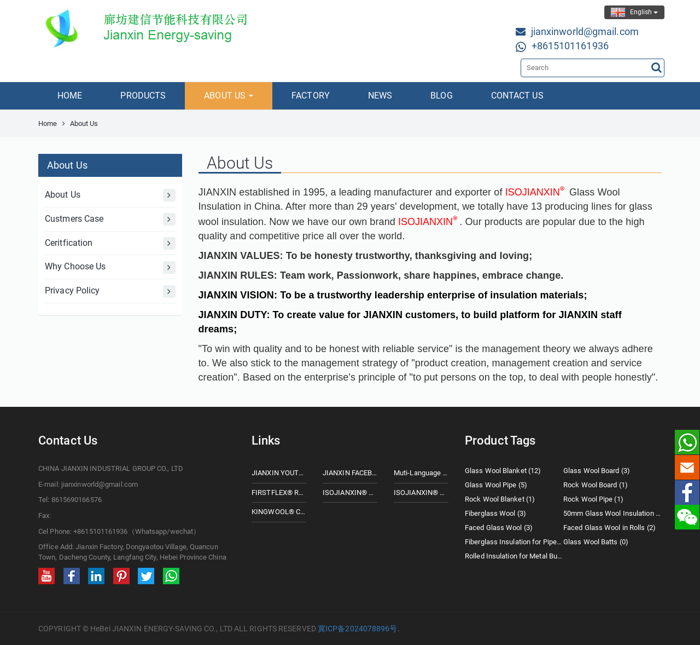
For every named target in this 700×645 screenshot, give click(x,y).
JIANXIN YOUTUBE (279, 473)
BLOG (441, 95)
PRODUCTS (143, 95)
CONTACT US (517, 95)
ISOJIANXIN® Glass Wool (350, 492)
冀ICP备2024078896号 (358, 628)
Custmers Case (110, 219)
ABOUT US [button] (228, 95)
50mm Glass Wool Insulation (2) (612, 513)
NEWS (380, 95)
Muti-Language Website (421, 473)
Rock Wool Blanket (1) (500, 499)
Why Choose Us (110, 267)
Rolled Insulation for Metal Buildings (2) (514, 556)
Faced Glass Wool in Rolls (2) (609, 527)
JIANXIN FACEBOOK (350, 473)
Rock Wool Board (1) (595, 485)
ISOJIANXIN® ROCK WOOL (421, 492)
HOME (69, 95)
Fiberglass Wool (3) (495, 513)
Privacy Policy (110, 291)
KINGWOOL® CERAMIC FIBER (279, 512)
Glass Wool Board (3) (596, 471)
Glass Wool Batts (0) (595, 542)
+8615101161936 (570, 45)
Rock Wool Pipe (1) (593, 499)
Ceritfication (110, 243)
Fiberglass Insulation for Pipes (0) (514, 542)
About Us (110, 195)
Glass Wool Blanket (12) (503, 471)
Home (47, 123)
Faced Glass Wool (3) (499, 527)
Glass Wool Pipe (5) (496, 485)
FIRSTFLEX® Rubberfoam (279, 492)
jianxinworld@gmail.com (585, 31)
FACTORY (310, 95)
